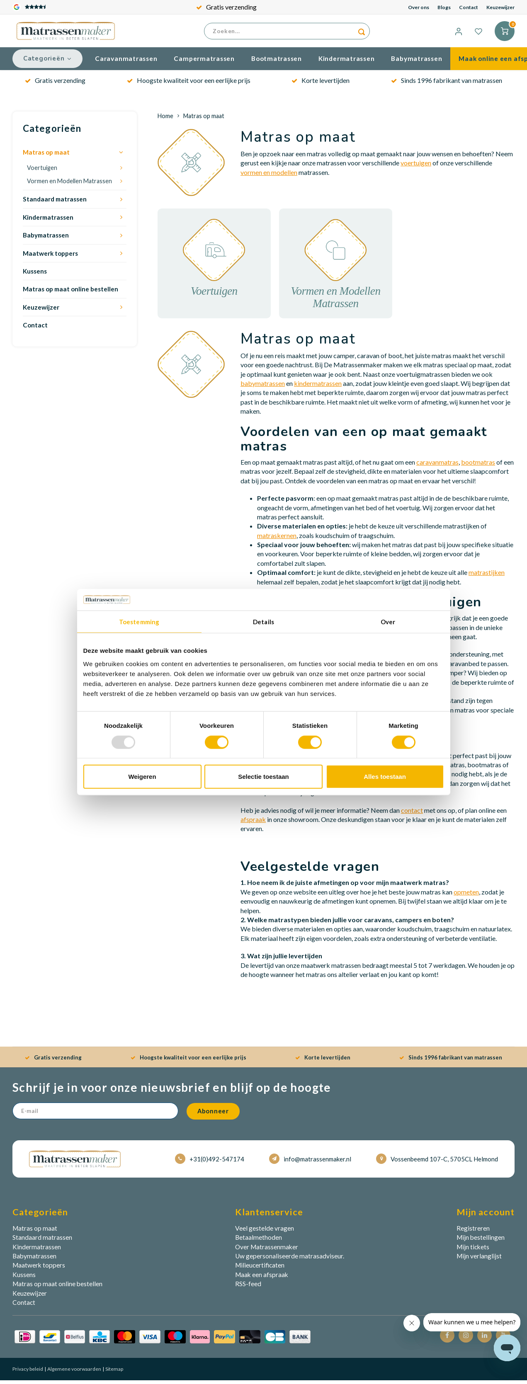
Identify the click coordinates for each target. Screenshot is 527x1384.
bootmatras (478, 466)
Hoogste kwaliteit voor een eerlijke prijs (188, 84)
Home (165, 119)
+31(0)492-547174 (209, 1163)
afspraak (253, 823)
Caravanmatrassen (126, 62)
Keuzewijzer (500, 7)
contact (412, 814)
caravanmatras (437, 466)
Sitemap (113, 1373)
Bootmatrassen (276, 62)
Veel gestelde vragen (264, 1232)
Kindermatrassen (346, 62)
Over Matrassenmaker (266, 1250)
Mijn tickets (473, 1250)
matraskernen (276, 539)
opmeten (466, 895)
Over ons (418, 7)
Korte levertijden (320, 84)
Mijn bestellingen (481, 1241)
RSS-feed (248, 1288)
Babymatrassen (416, 62)
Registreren (473, 1232)
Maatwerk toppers (50, 257)
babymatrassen (262, 387)
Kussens (35, 275)
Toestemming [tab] (139, 621)
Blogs (444, 7)
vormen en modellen (268, 176)
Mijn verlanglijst (479, 1259)
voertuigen (416, 167)
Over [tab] (388, 621)
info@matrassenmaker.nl (310, 1163)
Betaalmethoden (258, 1241)
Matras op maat (46, 156)
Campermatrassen (204, 62)
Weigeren (142, 776)
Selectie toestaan (263, 776)
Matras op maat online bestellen (70, 293)
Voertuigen (42, 171)
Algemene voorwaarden (73, 1373)
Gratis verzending (226, 7)
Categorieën (47, 62)
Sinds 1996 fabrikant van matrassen (446, 84)
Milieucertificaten (259, 1269)
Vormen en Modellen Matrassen (69, 185)
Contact (468, 7)
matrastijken (487, 576)
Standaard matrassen (55, 203)
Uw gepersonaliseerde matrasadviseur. (289, 1259)
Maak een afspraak (261, 1278)
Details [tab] (263, 621)
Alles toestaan (385, 776)
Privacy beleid (27, 1373)
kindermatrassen (318, 387)
